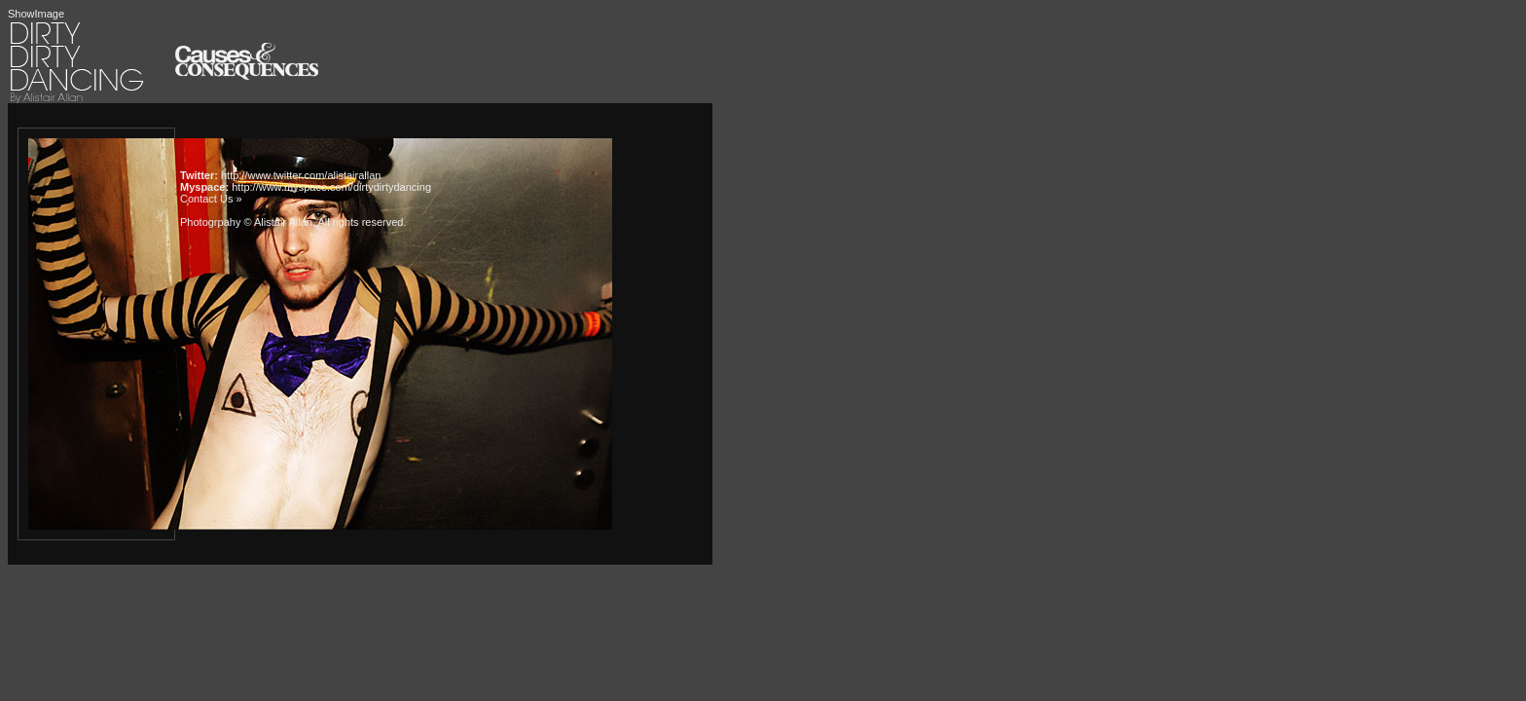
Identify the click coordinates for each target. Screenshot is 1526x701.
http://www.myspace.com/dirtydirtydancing (331, 187)
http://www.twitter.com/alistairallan (301, 175)
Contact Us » (211, 198)
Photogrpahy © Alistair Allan (246, 222)
